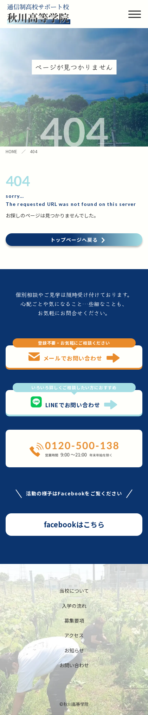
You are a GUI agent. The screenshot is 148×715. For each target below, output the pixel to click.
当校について (74, 590)
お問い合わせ (74, 665)
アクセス (74, 635)
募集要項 (74, 620)
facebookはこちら (74, 524)
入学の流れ (74, 605)
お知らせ (74, 650)
